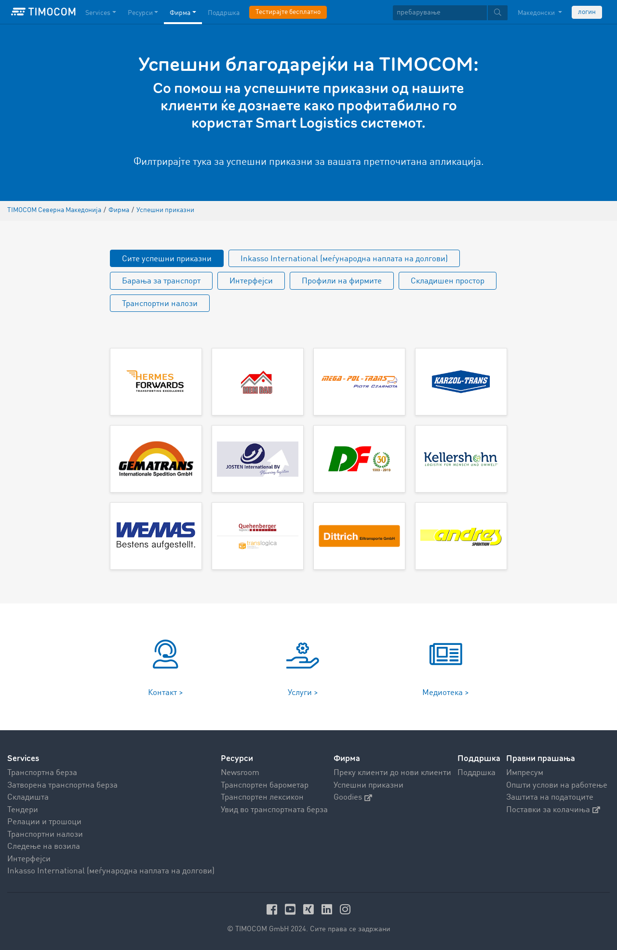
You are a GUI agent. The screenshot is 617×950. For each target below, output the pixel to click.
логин (587, 12)
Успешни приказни (368, 785)
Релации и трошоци (44, 822)
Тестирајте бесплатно (288, 12)
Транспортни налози (160, 304)
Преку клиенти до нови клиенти (392, 773)
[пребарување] (439, 13)
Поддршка (476, 773)
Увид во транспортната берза (274, 810)
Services (23, 758)
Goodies (353, 797)
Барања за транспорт (161, 281)
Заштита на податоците (549, 797)
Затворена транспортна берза (62, 785)
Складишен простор (447, 281)
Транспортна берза (42, 773)
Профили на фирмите (342, 281)
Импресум (524, 773)
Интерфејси (251, 281)
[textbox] (450, 13)
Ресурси (237, 758)
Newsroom (240, 773)
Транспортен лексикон (262, 797)
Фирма (347, 758)
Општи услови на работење (556, 785)
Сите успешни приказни (167, 259)
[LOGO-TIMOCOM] (43, 12)
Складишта (28, 797)
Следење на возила (43, 847)
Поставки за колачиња (553, 810)
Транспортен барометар (264, 785)
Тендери (22, 810)
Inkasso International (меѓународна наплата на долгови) (344, 259)
